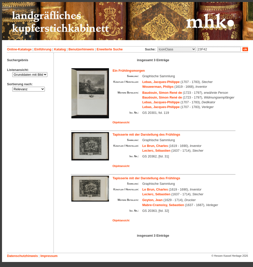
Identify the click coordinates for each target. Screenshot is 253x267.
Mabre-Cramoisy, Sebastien (163, 205)
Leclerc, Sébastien (156, 150)
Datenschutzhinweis (22, 256)
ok (245, 49)
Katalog (60, 49)
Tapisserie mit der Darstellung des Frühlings (146, 134)
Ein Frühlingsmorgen (129, 70)
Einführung (42, 49)
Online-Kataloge (19, 49)
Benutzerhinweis (81, 49)
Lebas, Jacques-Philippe (161, 82)
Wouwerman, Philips (158, 86)
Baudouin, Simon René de (162, 93)
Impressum (48, 256)
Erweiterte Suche (110, 49)
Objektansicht (121, 122)
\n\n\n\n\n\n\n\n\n (176, 49)
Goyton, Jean (152, 200)
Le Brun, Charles (155, 146)
